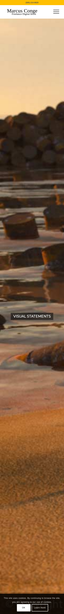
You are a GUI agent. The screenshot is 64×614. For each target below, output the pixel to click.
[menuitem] (54, 12)
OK (23, 608)
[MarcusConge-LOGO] (26, 12)
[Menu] (54, 12)
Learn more (40, 608)
